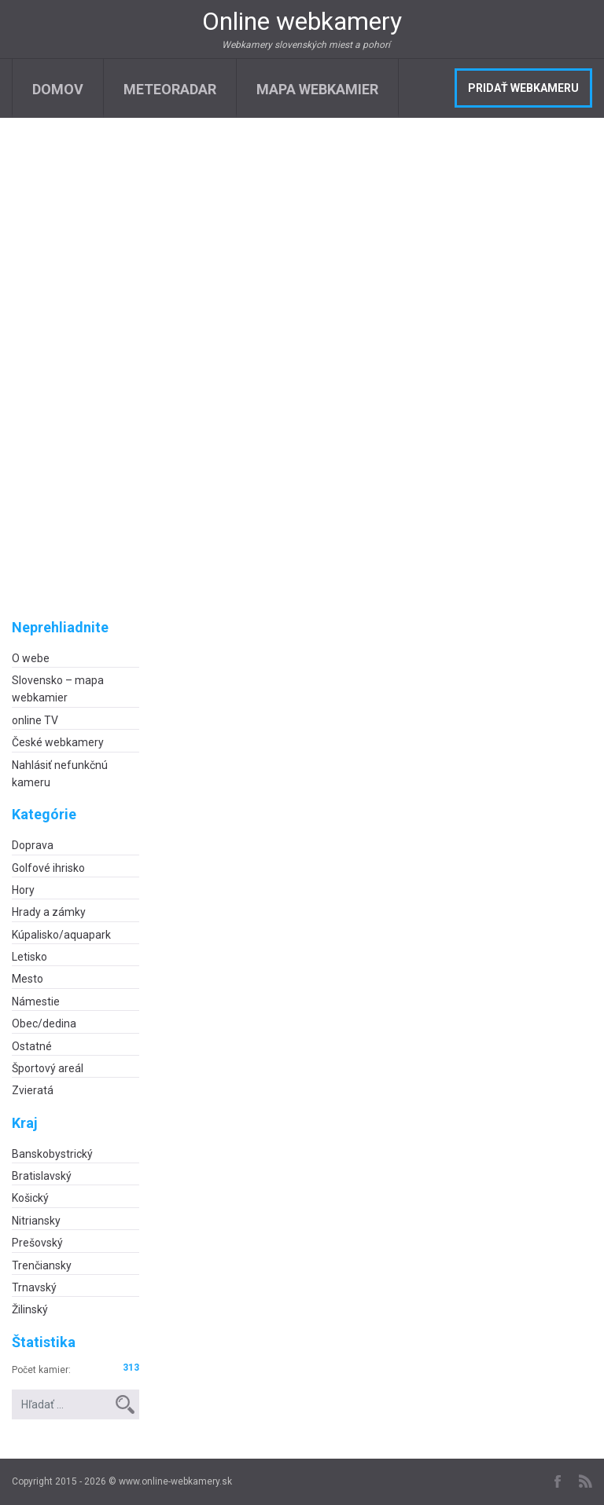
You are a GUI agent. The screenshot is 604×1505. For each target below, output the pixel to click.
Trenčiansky (42, 1265)
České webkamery (58, 742)
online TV (35, 720)
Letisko (29, 956)
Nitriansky (36, 1220)
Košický (30, 1198)
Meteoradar (169, 89)
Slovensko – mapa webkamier (58, 689)
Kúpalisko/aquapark (61, 934)
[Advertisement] (75, 381)
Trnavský (34, 1287)
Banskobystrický (52, 1154)
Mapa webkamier (317, 89)
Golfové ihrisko (48, 868)
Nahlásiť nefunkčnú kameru (60, 774)
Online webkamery (302, 21)
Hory (23, 890)
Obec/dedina (44, 1023)
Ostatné (32, 1046)
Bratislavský (42, 1176)
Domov (57, 89)
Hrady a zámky (49, 912)
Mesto (27, 978)
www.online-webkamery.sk (175, 1481)
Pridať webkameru (523, 88)
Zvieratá (32, 1090)
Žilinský (30, 1309)
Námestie (36, 1001)
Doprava (32, 845)
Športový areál (47, 1068)
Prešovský (37, 1242)
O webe (31, 658)
